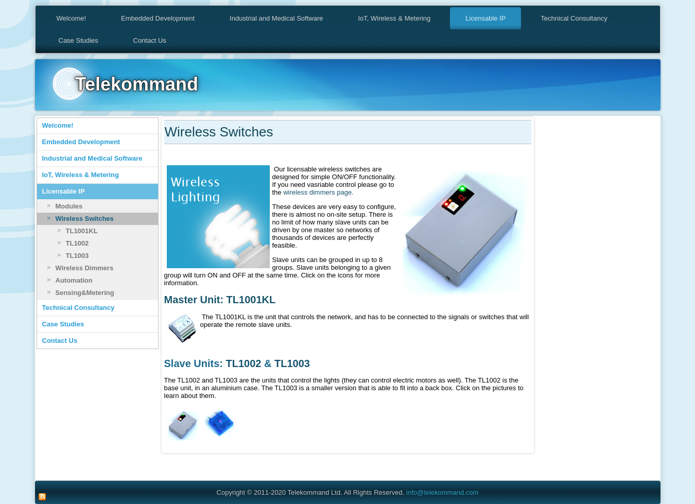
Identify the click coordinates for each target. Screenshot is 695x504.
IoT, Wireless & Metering (394, 18)
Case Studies (78, 40)
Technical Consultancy (574, 18)
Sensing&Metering (85, 293)
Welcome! (71, 18)
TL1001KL (82, 231)
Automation (74, 280)
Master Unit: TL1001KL (220, 299)
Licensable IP (485, 18)
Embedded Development (158, 18)
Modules (69, 206)
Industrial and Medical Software (276, 18)
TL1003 (77, 255)
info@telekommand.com (442, 492)
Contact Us (149, 40)
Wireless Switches (85, 218)
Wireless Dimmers (85, 268)
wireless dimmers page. (318, 192)
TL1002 (77, 243)
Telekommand (136, 84)
